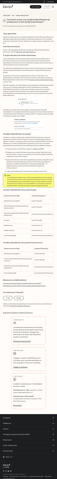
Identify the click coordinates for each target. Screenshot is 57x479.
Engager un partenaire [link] (20, 367)
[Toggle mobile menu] (53, 6)
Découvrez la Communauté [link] (21, 341)
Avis (13, 15)
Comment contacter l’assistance (20, 306)
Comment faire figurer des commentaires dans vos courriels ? (22, 283)
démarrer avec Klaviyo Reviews (25, 52)
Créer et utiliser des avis (22, 15)
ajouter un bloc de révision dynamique (41, 80)
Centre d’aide (6, 15)
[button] (28, 102)
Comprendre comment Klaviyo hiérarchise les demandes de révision (24, 286)
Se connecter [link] (17, 405)
